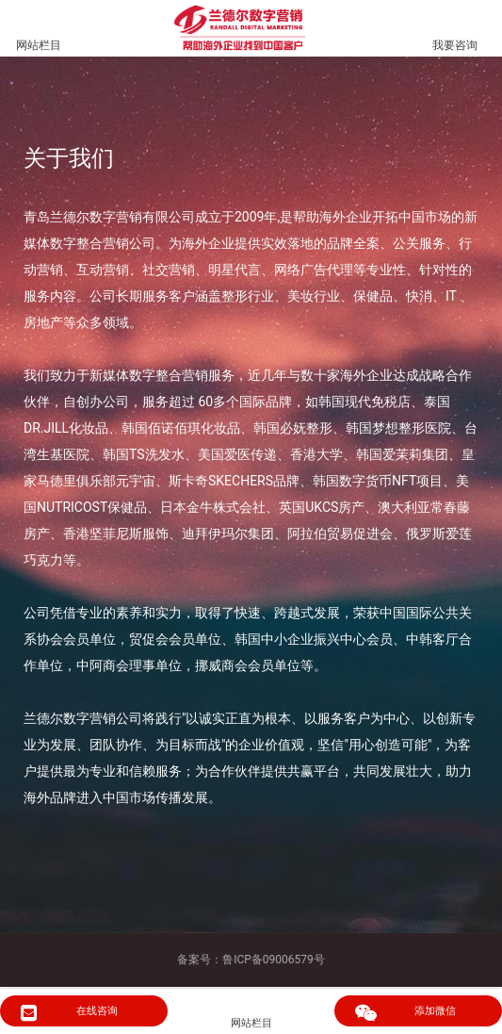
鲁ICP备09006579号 (273, 959)
